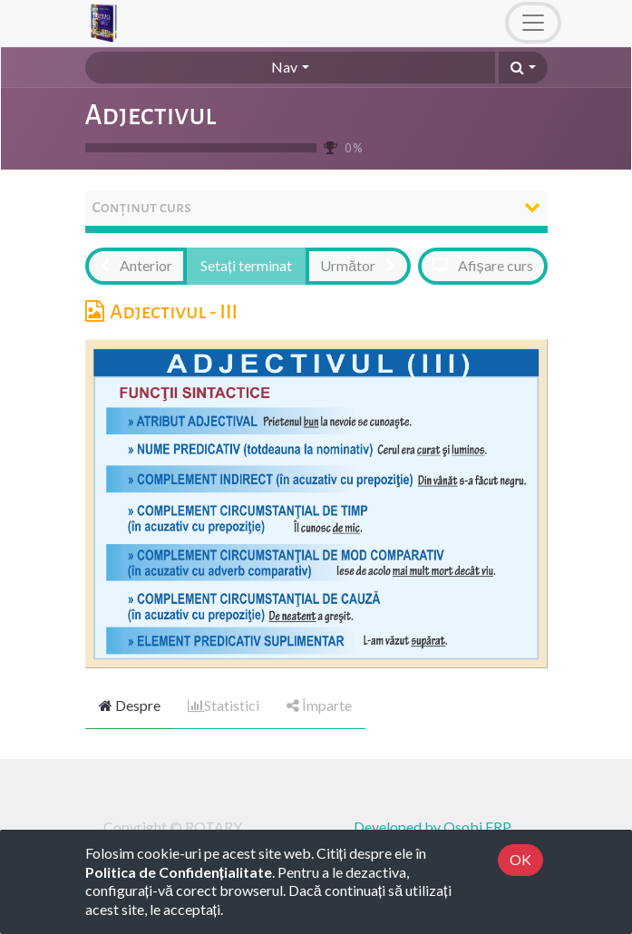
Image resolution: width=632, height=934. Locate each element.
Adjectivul (151, 115)
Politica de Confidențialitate (178, 871)
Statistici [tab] (223, 705)
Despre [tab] (129, 705)
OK (520, 859)
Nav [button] (284, 66)
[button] (523, 67)
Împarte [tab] (319, 705)
